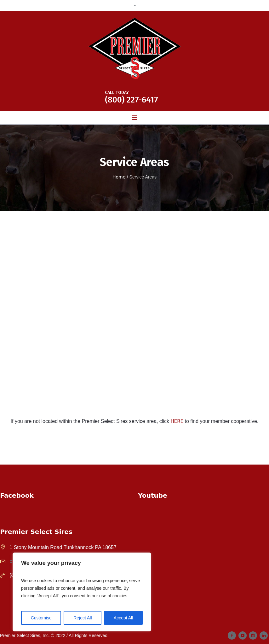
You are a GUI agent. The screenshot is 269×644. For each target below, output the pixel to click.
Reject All (82, 617)
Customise (41, 617)
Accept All (123, 617)
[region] (82, 592)
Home (118, 176)
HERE (176, 421)
